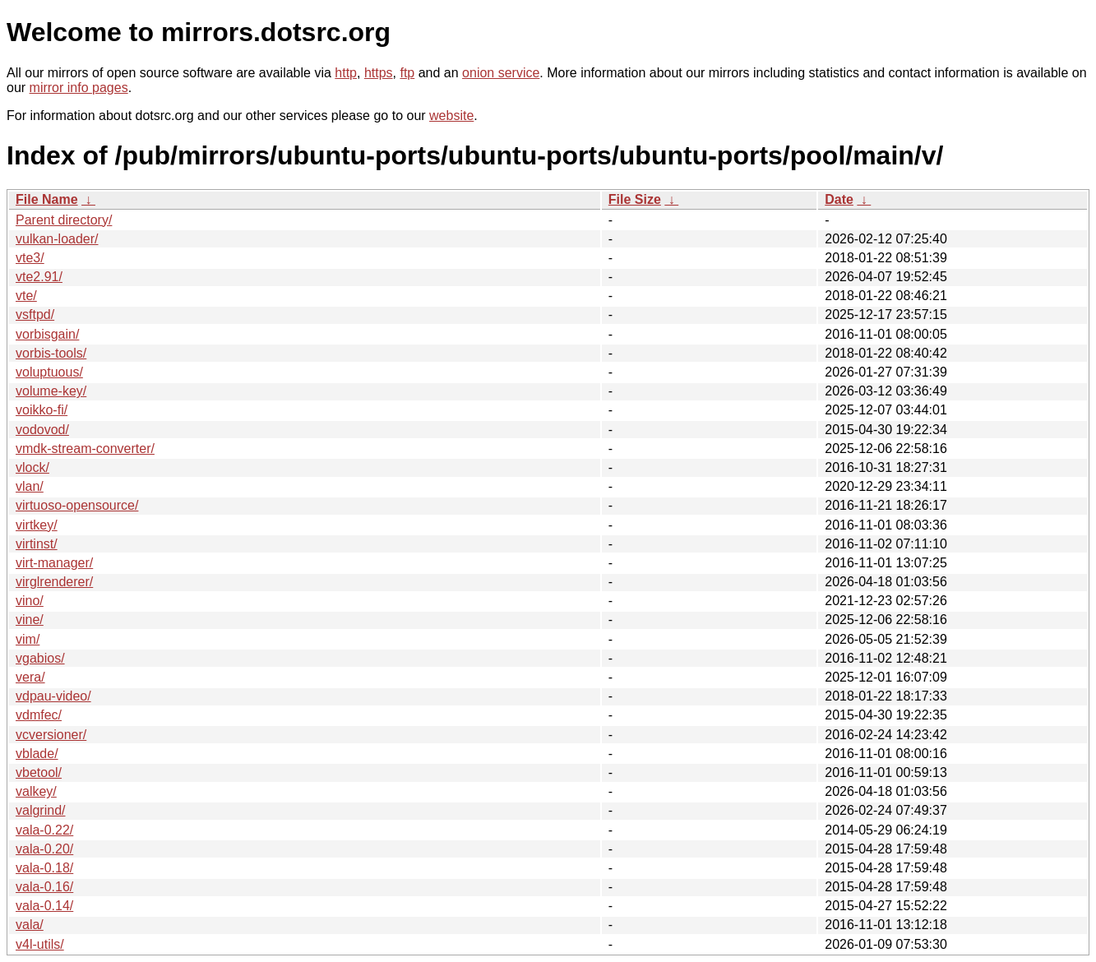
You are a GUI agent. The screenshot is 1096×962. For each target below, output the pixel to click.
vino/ (30, 601)
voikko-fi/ (41, 410)
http (346, 73)
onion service (500, 73)
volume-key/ (51, 391)
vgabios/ (40, 658)
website (451, 116)
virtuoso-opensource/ (77, 505)
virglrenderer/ (54, 582)
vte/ (26, 296)
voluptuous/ (49, 372)
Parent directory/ (64, 220)
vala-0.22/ (44, 830)
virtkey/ (37, 525)
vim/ (27, 639)
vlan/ (30, 486)
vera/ (30, 677)
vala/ (30, 925)
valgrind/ (40, 810)
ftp (407, 73)
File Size (634, 199)
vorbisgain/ (47, 334)
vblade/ (37, 754)
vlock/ (32, 467)
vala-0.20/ (44, 849)
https (378, 73)
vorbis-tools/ (51, 353)
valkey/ (36, 791)
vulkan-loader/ (57, 239)
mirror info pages (79, 88)
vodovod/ (42, 430)
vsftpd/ (35, 314)
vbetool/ (39, 772)
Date (839, 199)
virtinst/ (37, 544)
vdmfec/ (39, 715)
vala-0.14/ (44, 906)
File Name (47, 199)
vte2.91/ (39, 277)
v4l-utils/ (40, 944)
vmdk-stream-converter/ (85, 449)
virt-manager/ (54, 563)
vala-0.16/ (44, 887)
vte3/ (30, 258)
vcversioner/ (51, 735)
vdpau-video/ (53, 696)
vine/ (30, 620)
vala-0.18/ (44, 868)
